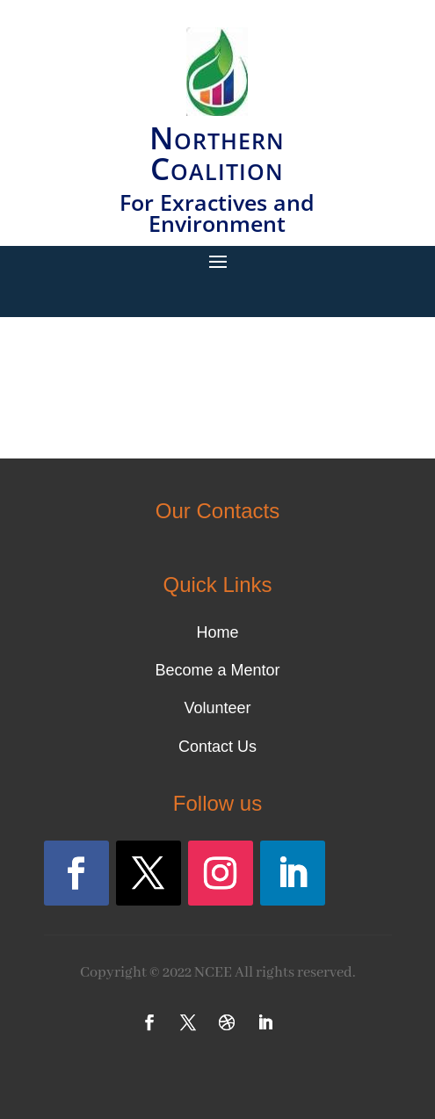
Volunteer (217, 708)
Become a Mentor (217, 670)
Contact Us (217, 746)
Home (217, 632)
